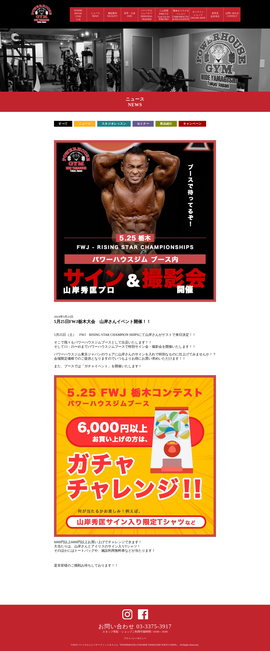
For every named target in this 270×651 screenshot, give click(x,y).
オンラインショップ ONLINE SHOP (198, 15)
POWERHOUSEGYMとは (78, 14)
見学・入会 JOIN (129, 14)
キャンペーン (192, 123)
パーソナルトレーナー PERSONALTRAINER (147, 14)
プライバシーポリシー (135, 638)
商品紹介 (166, 123)
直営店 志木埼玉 (215, 15)
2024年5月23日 (63, 316)
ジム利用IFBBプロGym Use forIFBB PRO (163, 14)
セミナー (143, 123)
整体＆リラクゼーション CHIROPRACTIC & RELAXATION (181, 14)
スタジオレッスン (114, 123)
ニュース (85, 123)
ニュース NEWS (95, 14)
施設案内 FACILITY (112, 14)
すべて (63, 123)
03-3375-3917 (154, 626)
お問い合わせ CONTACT (232, 14)
